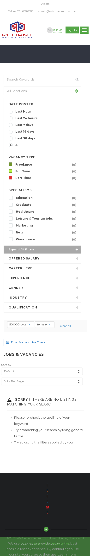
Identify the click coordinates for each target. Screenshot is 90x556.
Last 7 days (24, 125)
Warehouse (47, 239)
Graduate (47, 205)
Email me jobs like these (28, 342)
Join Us (57, 30)
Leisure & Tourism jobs (47, 219)
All (17, 145)
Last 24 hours (26, 118)
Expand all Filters (43, 249)
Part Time (46, 178)
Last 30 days (25, 138)
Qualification (23, 307)
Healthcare (47, 212)
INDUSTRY (18, 297)
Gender (16, 288)
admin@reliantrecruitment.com (58, 11)
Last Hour (23, 111)
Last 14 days (25, 131)
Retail (47, 232)
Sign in (72, 30)
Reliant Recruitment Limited (52, 543)
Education (47, 198)
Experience (19, 278)
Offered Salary (24, 258)
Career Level (22, 268)
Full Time (46, 171)
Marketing (47, 225)
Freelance (46, 165)
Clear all (65, 326)
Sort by (6, 365)
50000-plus (20, 324)
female (44, 324)
